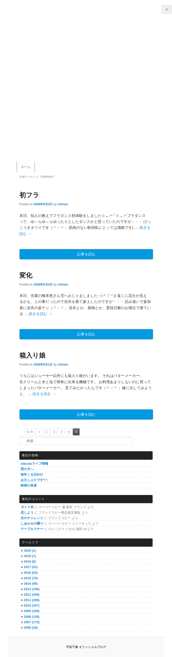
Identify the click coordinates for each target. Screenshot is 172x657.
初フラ (29, 195)
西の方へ (27, 469)
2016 (31, 573)
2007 (32, 622)
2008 (32, 616)
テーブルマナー (32, 529)
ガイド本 (27, 507)
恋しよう (27, 512)
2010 (32, 605)
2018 (30, 561)
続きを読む (40, 314)
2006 (31, 627)
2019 (30, 556)
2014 (31, 583)
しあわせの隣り (32, 523)
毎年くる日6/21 (32, 474)
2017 (31, 567)
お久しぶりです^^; (34, 480)
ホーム (26, 167)
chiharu (62, 204)
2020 (30, 550)
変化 (25, 275)
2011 (32, 600)
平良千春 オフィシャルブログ (86, 647)
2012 (32, 594)
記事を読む (86, 254)
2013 (32, 589)
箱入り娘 (32, 355)
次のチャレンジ (32, 518)
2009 (32, 611)
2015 (31, 578)
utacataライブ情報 (34, 463)
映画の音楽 (29, 485)
